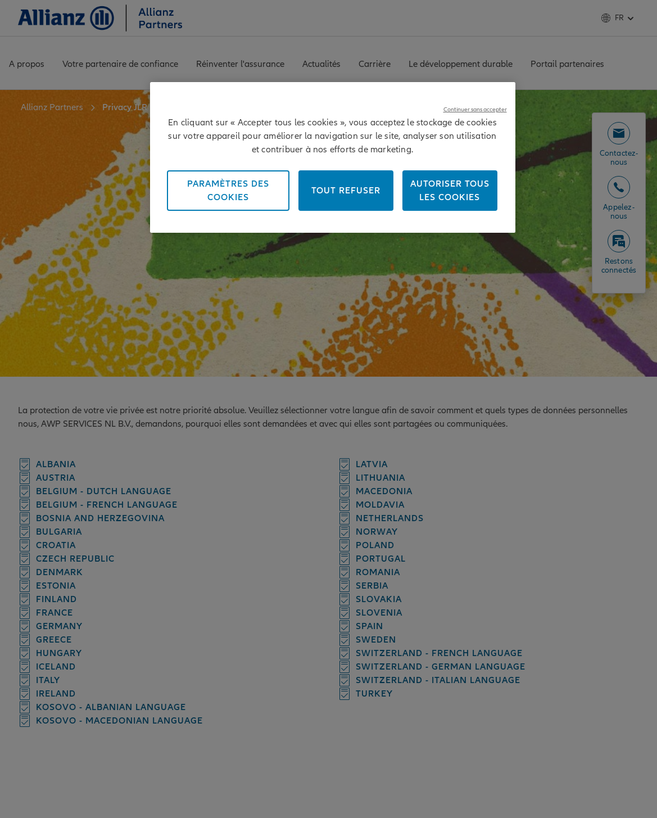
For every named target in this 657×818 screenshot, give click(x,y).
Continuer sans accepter (475, 109)
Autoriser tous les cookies (450, 190)
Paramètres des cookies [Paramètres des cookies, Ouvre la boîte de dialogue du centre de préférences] (228, 190)
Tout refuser (345, 190)
